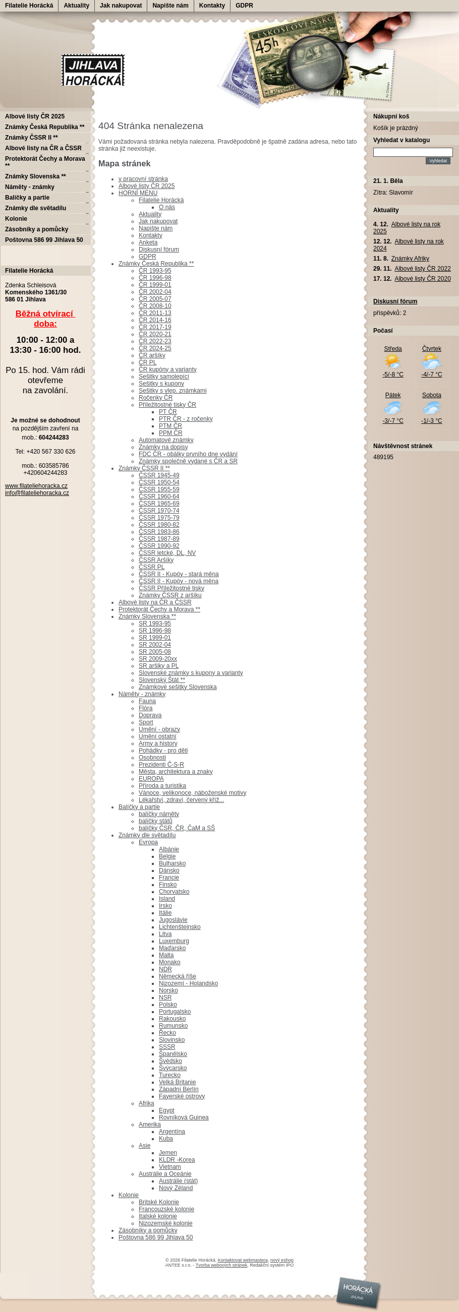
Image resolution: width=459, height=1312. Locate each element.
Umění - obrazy (159, 729)
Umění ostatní (158, 736)
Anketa (148, 242)
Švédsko (170, 1061)
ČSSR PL (151, 567)
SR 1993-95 (155, 623)
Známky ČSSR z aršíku (170, 595)
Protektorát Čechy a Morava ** (159, 609)
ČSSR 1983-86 (159, 531)
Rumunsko (173, 1025)
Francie (169, 877)
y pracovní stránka (143, 178)
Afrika (146, 1103)
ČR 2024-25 (155, 348)
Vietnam (170, 1166)
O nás (167, 207)
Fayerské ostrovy (182, 1096)
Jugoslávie (173, 919)
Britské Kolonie (159, 1202)
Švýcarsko (173, 1068)
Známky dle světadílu (147, 835)
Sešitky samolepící (164, 376)
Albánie (169, 849)
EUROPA (151, 778)
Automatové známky (166, 440)
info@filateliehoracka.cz (37, 492)
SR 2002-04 (155, 644)
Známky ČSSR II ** (144, 468)
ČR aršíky (152, 355)
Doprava (150, 715)
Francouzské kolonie (166, 1209)
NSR (165, 997)
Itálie (165, 912)
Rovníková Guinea (184, 1117)
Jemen (168, 1152)
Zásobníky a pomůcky (148, 1230)
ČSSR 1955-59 (159, 489)
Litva (165, 934)
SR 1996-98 (155, 630)
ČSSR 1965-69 (159, 503)
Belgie (167, 856)
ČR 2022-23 (155, 341)
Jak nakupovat (121, 5)
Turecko (170, 1075)
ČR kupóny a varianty (168, 369)
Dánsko (169, 870)
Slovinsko (172, 1039)
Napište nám (170, 5)
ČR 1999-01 (155, 284)
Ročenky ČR (156, 397)
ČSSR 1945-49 (159, 475)
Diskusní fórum (159, 249)
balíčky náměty (159, 814)
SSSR (167, 1046)
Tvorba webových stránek (222, 1265)
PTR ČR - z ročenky (186, 418)
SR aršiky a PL (159, 665)
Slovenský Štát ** (162, 679)
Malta (166, 955)
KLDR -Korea (177, 1159)
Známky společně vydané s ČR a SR (188, 461)
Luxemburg (174, 941)
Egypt (167, 1110)
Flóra (145, 708)
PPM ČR (171, 432)
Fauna (147, 701)
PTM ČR (170, 425)
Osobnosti (152, 757)
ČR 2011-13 (155, 313)
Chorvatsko (174, 891)
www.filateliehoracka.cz (36, 485)
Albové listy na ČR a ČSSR (155, 602)
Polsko (168, 1004)
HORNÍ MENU (138, 193)
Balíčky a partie (139, 806)
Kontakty (212, 5)
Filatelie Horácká (29, 5)
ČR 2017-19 (155, 327)
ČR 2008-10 (155, 305)
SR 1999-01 (155, 637)
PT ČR (168, 411)
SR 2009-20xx (158, 658)
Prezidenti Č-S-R (161, 764)
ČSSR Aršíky (156, 560)
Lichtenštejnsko (180, 926)
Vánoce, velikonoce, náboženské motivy (192, 792)
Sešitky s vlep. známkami (173, 390)
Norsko (168, 990)
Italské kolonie (158, 1216)
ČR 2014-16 (155, 320)
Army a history (158, 743)
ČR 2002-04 (155, 291)
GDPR (244, 5)
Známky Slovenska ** (147, 616)
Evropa (148, 842)
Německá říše (177, 976)
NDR (165, 969)
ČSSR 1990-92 (159, 545)
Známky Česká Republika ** (156, 263)
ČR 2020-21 (155, 334)
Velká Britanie (177, 1082)
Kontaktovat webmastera (243, 1260)
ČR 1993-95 (155, 270)
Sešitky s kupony (161, 383)
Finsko (168, 884)
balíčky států (156, 821)
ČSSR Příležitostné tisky (171, 588)
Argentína (172, 1131)
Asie (144, 1145)
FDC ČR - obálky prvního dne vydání (188, 454)
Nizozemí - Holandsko (188, 983)
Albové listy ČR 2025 (147, 186)
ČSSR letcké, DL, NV (167, 552)
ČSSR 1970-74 (159, 510)
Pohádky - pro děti (163, 750)
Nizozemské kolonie (166, 1223)
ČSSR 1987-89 (159, 538)
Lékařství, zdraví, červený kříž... (181, 799)
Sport (146, 722)
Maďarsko (172, 948)
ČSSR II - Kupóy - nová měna (178, 581)
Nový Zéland (176, 1188)
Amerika (150, 1124)
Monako (170, 962)
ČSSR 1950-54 (159, 482)
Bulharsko (172, 863)
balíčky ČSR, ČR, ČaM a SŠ (177, 828)
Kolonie (129, 1195)
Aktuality (76, 5)
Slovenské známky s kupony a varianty (191, 672)
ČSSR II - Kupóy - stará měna (179, 574)
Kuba (166, 1138)
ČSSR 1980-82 (159, 524)
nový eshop (282, 1260)
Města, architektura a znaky (176, 771)
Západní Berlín (179, 1089)
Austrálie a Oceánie (165, 1173)
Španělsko (173, 1053)
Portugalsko (175, 1011)
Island (167, 898)
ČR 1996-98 (155, 277)
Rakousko (172, 1018)
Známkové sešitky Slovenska (178, 687)
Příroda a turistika (162, 785)
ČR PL (147, 362)
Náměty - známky (142, 694)
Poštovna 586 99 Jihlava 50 (156, 1237)
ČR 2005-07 (155, 298)
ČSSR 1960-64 (159, 496)
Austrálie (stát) (178, 1180)
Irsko (165, 905)
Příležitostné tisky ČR (167, 404)
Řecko (167, 1032)
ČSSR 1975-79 (159, 517)
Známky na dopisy (163, 447)
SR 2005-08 (155, 651)
